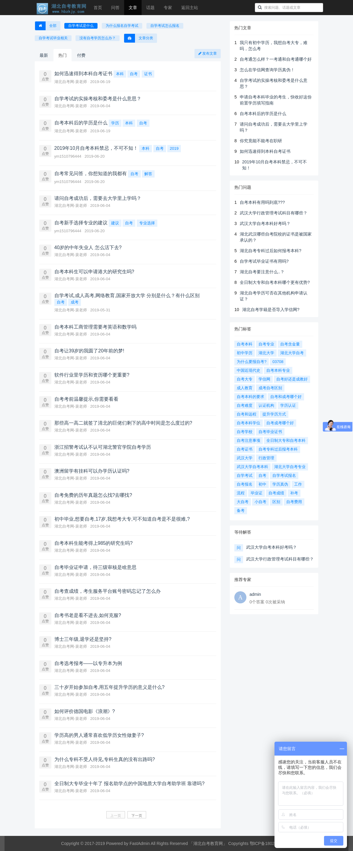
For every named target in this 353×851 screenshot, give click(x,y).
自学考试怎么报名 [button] (164, 26)
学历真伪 (280, 484)
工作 (298, 484)
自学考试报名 (284, 475)
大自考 (243, 501)
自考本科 (244, 344)
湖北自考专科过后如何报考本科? (270, 250)
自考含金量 (290, 344)
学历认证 (288, 405)
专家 (168, 7)
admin (255, 594)
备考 (241, 510)
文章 (133, 7)
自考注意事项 (248, 440)
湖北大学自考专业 (290, 466)
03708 (277, 361)
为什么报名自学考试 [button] (122, 26)
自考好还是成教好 (292, 379)
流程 (241, 493)
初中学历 (244, 353)
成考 (75, 302)
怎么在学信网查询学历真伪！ (267, 69)
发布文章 (207, 53)
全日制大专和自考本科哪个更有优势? (275, 282)
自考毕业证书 (270, 431)
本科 (120, 74)
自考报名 (244, 484)
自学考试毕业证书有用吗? (264, 261)
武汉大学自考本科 (252, 466)
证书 (148, 74)
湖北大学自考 (292, 353)
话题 (150, 7)
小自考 (260, 501)
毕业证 (256, 493)
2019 (174, 148)
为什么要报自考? (251, 361)
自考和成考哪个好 (286, 396)
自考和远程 (246, 414)
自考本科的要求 (250, 396)
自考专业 (266, 344)
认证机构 (266, 405)
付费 (81, 55)
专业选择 (147, 223)
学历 (115, 123)
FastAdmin (140, 843)
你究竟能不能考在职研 (261, 140)
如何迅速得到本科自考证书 (265, 151)
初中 (262, 484)
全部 (45, 25)
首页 (98, 7)
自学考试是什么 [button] (81, 26)
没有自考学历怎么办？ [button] (97, 38)
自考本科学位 (248, 423)
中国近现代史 (248, 370)
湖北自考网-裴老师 (71, 81)
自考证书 (244, 449)
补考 (294, 493)
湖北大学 (266, 353)
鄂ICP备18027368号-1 (271, 843)
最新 (44, 55)
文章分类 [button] (138, 38)
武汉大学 (244, 458)
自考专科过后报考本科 (278, 449)
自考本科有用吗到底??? (262, 202)
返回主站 (189, 7)
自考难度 (244, 405)
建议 (115, 223)
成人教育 (244, 388)
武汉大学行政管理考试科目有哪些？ (273, 212)
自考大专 (244, 379)
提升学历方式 (274, 414)
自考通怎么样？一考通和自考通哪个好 (276, 59)
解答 (148, 174)
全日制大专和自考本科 (286, 440)
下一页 (136, 816)
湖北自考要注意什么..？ (262, 271)
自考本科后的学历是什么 (263, 113)
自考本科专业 (278, 370)
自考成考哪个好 (280, 423)
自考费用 (294, 501)
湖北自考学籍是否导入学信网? (271, 309)
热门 (62, 55)
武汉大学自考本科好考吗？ (265, 223)
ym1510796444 (68, 156)
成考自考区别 (270, 388)
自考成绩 (276, 493)
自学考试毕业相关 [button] (53, 38)
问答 (115, 7)
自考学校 (244, 431)
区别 (276, 501)
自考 (134, 74)
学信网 (264, 379)
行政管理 (266, 458)
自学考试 (244, 475)
